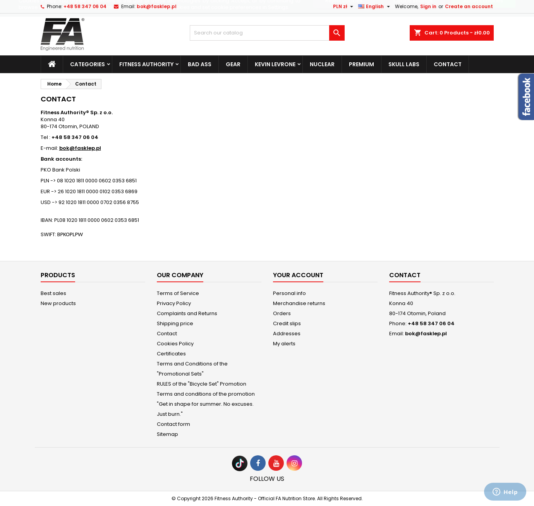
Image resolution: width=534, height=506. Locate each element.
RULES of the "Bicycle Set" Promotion (201, 384)
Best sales (53, 293)
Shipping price (175, 323)
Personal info (289, 293)
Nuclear (322, 64)
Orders (282, 313)
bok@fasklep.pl (426, 333)
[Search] (267, 33)
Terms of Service (178, 293)
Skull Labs (403, 64)
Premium (361, 64)
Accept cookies (483, 16)
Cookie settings (413, 16)
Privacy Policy (174, 303)
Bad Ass (199, 64)
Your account (298, 275)
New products (58, 303)
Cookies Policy (175, 343)
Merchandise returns (299, 303)
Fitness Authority (146, 64)
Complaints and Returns (187, 313)
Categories (87, 64)
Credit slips (287, 323)
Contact (448, 64)
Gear (233, 64)
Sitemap (167, 434)
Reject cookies (343, 16)
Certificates (171, 353)
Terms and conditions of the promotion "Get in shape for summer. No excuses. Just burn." (206, 404)
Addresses (286, 333)
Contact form (173, 424)
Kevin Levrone (275, 64)
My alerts (284, 343)
